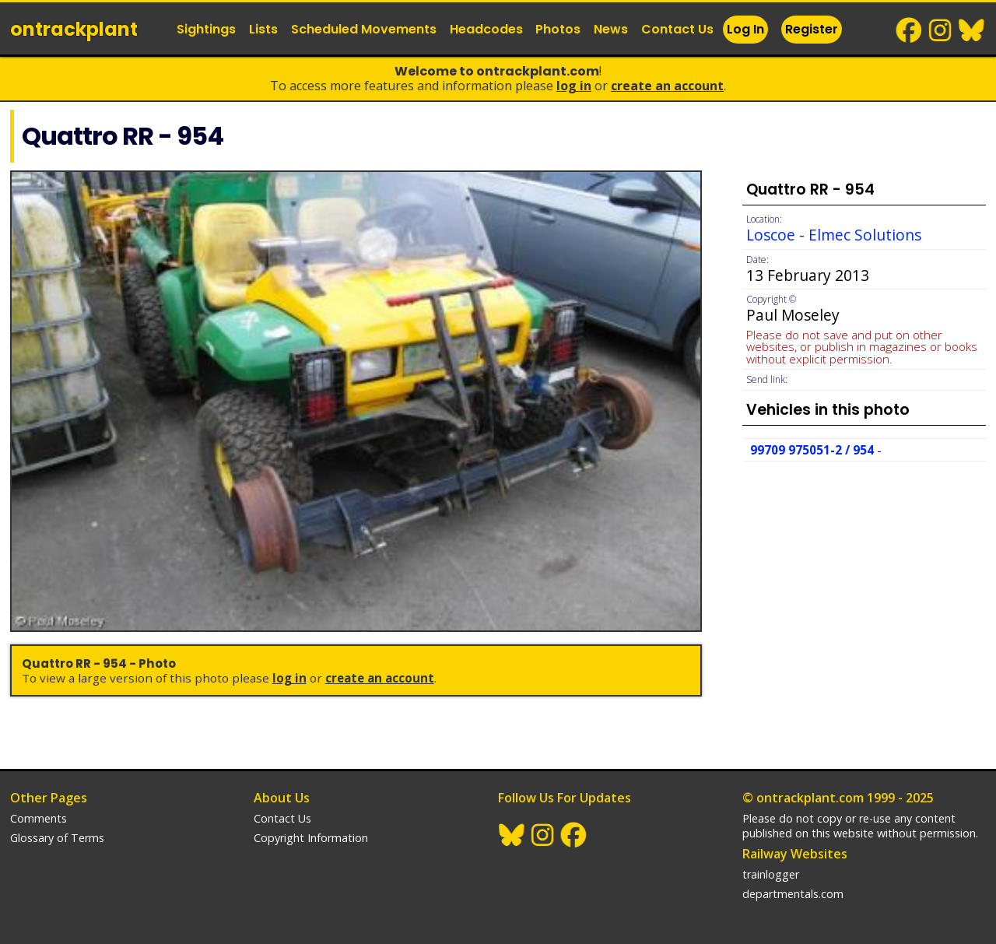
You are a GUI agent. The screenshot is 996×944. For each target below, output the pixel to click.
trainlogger (770, 874)
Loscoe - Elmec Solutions (833, 234)
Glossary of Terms (57, 837)
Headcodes (486, 29)
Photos (557, 29)
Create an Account (667, 85)
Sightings (206, 29)
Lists (263, 29)
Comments (38, 818)
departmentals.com (792, 893)
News (611, 29)
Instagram (941, 30)
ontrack (74, 29)
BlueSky (972, 30)
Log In (745, 29)
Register (811, 29)
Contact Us (677, 29)
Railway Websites (794, 853)
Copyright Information (311, 837)
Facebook (910, 30)
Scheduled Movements (364, 29)
